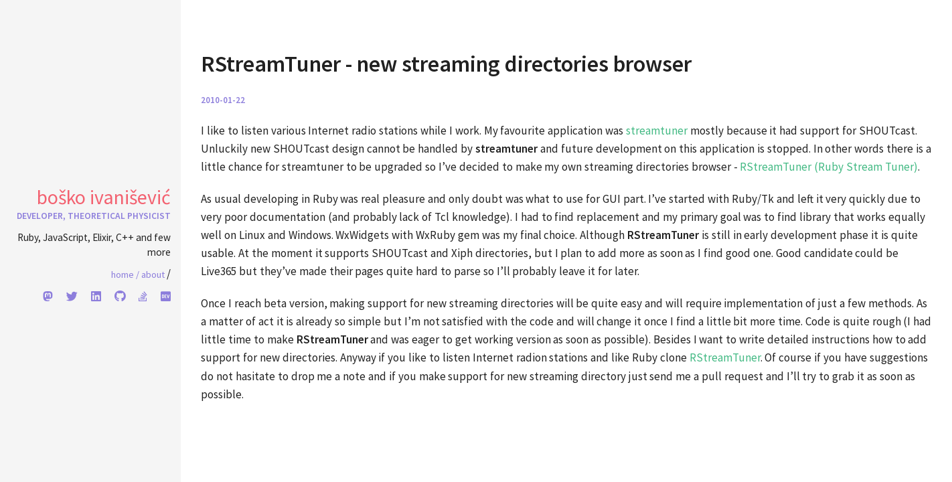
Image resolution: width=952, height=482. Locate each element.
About (153, 274)
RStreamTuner (725, 357)
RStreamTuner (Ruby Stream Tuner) (829, 166)
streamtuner (657, 130)
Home (125, 274)
